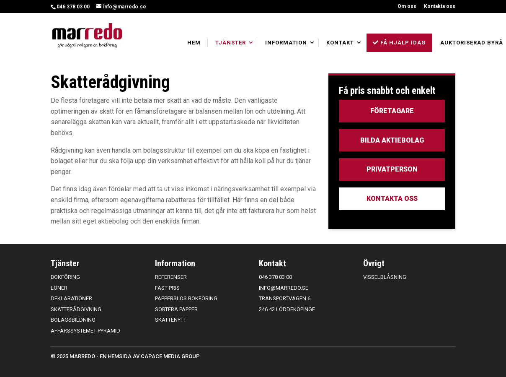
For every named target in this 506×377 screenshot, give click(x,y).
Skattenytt (170, 320)
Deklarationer (71, 298)
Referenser (171, 277)
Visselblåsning (384, 277)
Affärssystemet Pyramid (85, 331)
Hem (194, 42)
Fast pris (167, 288)
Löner (59, 288)
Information (286, 42)
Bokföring (65, 277)
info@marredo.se (283, 288)
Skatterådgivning (76, 309)
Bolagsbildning (73, 320)
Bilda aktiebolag (392, 140)
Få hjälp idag (399, 42)
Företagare (392, 111)
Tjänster (230, 42)
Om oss (407, 6)
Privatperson (392, 169)
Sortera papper (176, 309)
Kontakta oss (439, 6)
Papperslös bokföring (186, 298)
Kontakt (340, 42)
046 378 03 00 (73, 7)
